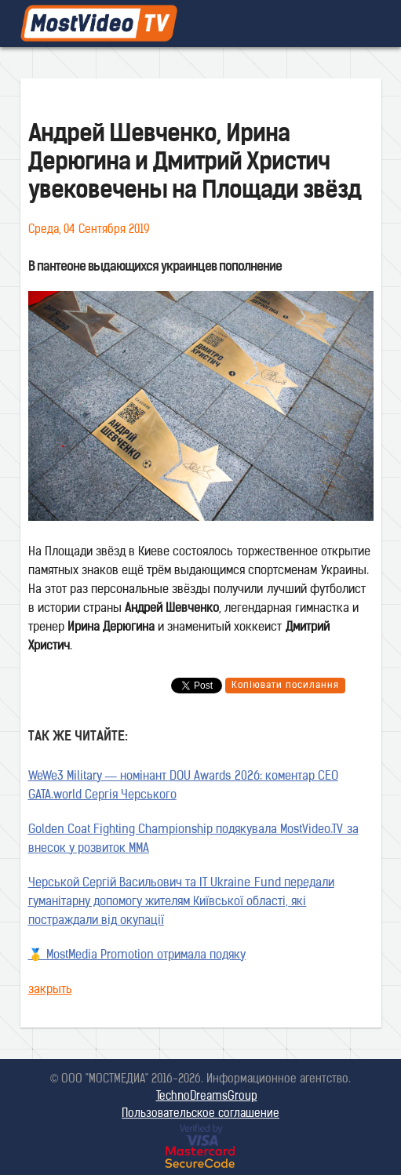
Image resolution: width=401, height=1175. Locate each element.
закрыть (50, 990)
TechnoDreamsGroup (206, 1097)
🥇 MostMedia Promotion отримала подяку (137, 956)
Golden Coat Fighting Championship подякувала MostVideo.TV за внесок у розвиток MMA (193, 839)
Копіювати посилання (285, 685)
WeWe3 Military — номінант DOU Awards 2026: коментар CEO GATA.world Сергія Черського (183, 786)
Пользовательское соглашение (200, 1114)
